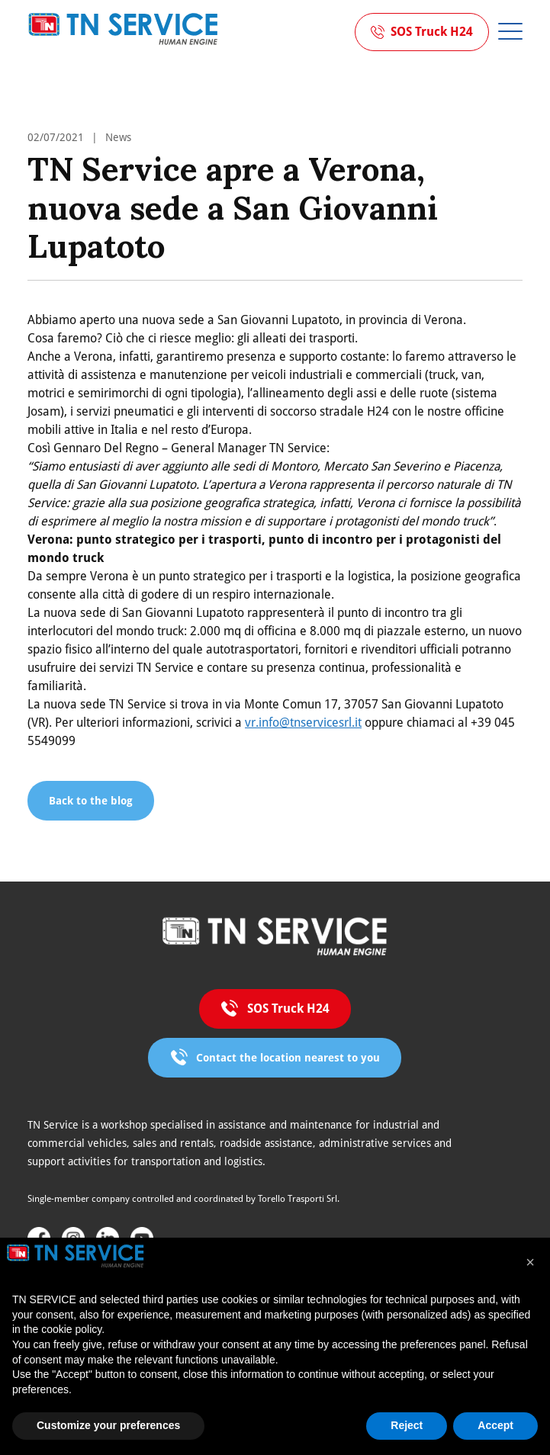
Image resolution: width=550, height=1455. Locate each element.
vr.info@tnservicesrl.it (303, 722)
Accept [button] (495, 1425)
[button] (530, 1262)
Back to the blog (91, 801)
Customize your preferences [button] (108, 1425)
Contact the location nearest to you (288, 1058)
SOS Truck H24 (432, 31)
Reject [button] (407, 1425)
